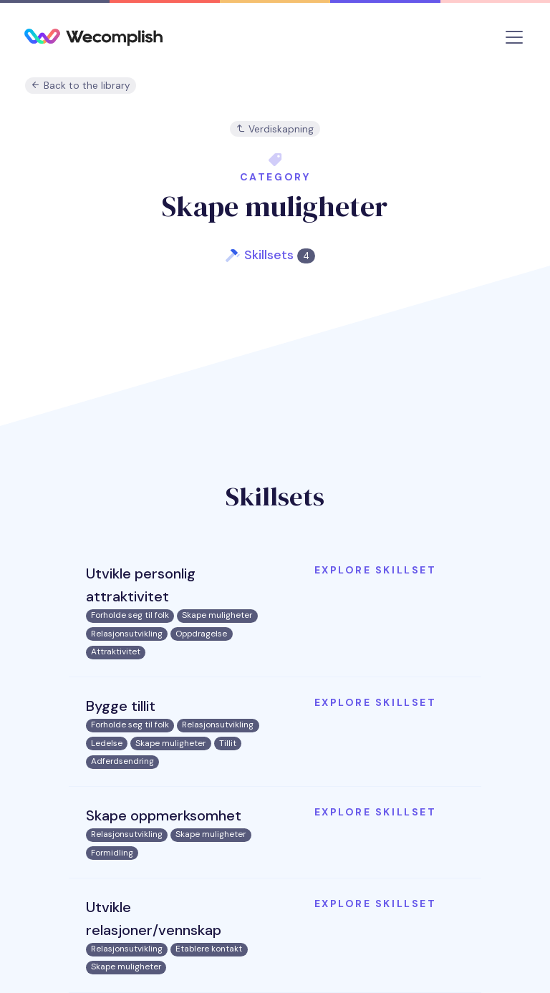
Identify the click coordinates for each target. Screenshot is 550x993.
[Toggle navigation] (514, 37)
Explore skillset (375, 569)
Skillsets (279, 254)
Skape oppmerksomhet (163, 815)
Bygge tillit (120, 706)
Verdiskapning (275, 129)
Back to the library (80, 85)
